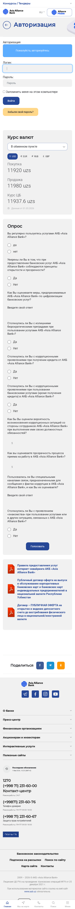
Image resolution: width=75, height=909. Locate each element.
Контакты (47, 866)
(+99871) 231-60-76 (19, 802)
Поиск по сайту (55, 860)
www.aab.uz (30, 891)
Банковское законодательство (37, 853)
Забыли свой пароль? (21, 111)
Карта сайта (29, 866)
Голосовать (38, 546)
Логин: (7, 62)
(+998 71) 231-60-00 (20, 786)
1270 (7, 780)
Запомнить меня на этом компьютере (30, 92)
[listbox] (37, 146)
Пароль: (8, 77)
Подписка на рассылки (25, 860)
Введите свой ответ (20, 307)
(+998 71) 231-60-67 (19, 816)
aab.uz (13, 11)
